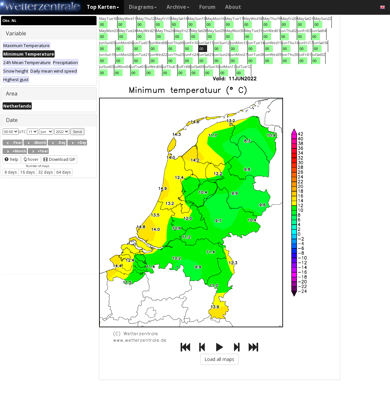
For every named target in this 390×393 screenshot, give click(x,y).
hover (31, 159)
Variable (16, 33)
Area (11, 93)
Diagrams (143, 7)
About (233, 7)
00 (102, 24)
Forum (207, 7)
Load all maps (219, 359)
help (11, 159)
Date (12, 120)
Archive (178, 7)
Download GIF (59, 159)
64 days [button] (63, 172)
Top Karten (103, 7)
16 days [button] (27, 172)
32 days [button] (45, 172)
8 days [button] (11, 172)
